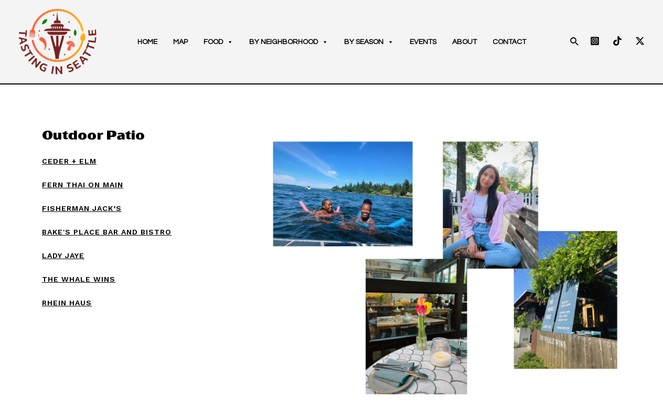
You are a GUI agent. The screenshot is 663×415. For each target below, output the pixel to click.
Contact (509, 42)
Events (423, 42)
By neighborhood (288, 41)
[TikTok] (617, 41)
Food (218, 41)
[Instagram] (595, 41)
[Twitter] (640, 41)
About (464, 42)
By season (369, 41)
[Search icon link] (575, 41)
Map (180, 42)
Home (147, 42)
